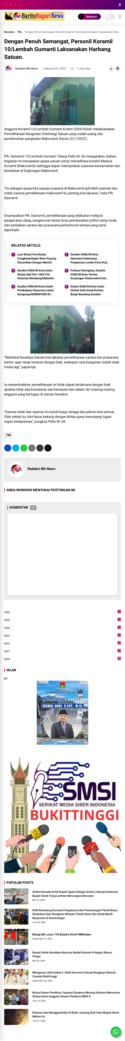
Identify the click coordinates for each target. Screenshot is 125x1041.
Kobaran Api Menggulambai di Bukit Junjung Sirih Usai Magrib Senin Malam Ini (75, 1014)
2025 (62, 620)
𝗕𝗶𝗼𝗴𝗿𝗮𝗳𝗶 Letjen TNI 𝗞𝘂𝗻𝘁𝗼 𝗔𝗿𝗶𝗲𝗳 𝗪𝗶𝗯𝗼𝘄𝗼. (62, 934)
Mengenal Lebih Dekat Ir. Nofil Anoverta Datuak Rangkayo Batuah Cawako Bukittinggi (74, 974)
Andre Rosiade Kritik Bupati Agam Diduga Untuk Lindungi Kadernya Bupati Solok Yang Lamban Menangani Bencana (75, 893)
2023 (62, 635)
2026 (62, 612)
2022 (62, 643)
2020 (62, 659)
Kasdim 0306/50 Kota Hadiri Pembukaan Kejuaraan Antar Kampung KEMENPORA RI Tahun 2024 (35, 290)
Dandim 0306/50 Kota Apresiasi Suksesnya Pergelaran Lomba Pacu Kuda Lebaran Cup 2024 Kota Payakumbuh (90, 258)
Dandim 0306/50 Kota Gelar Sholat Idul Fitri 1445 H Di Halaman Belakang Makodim (35, 274)
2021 (62, 651)
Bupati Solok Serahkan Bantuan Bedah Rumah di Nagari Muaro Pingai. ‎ (72, 954)
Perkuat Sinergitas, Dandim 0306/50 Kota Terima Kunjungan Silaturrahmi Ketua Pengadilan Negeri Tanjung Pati (90, 274)
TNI (19, 31)
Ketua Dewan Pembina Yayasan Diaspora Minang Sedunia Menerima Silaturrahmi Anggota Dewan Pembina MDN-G (76, 994)
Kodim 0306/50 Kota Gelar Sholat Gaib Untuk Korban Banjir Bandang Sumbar (87, 290)
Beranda (9, 31)
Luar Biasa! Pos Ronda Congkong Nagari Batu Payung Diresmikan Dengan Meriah (36, 258)
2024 (62, 628)
